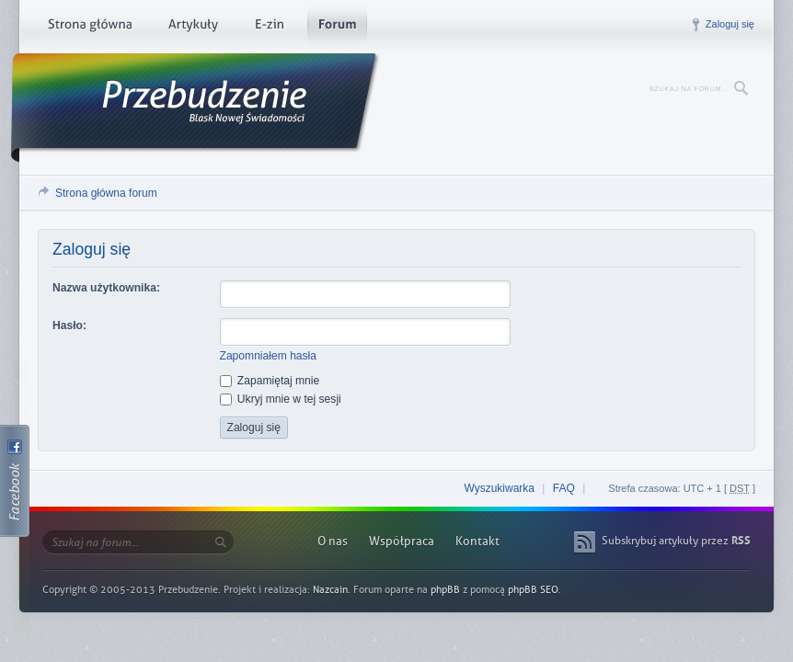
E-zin (269, 27)
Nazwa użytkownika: (106, 287)
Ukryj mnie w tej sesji (280, 399)
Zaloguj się (730, 23)
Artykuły (193, 27)
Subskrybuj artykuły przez (676, 540)
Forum (337, 27)
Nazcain (330, 590)
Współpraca (401, 541)
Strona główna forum (106, 193)
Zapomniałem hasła (268, 355)
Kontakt (477, 541)
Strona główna (89, 27)
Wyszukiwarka (499, 488)
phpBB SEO (533, 590)
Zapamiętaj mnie (270, 380)
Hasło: (69, 325)
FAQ (564, 488)
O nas (332, 541)
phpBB (445, 590)
